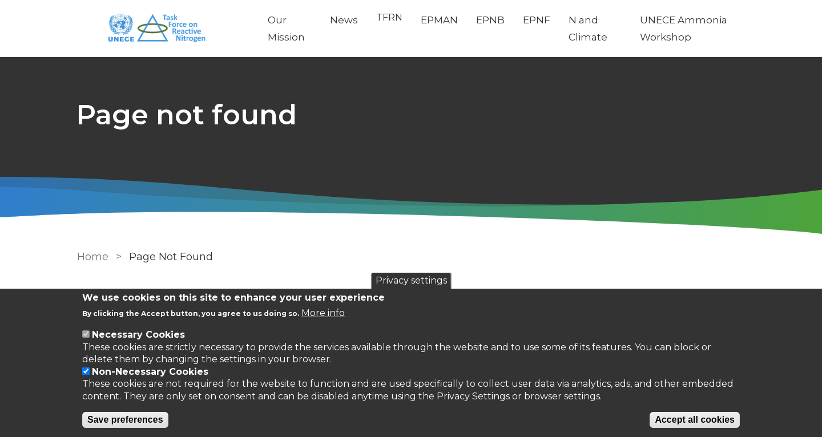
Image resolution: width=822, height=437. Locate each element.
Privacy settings (411, 280)
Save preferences (125, 419)
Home (92, 256)
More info (323, 312)
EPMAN (439, 20)
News (344, 20)
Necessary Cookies (138, 334)
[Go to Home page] (164, 29)
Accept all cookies (695, 419)
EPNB (491, 20)
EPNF (537, 20)
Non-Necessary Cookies (150, 371)
